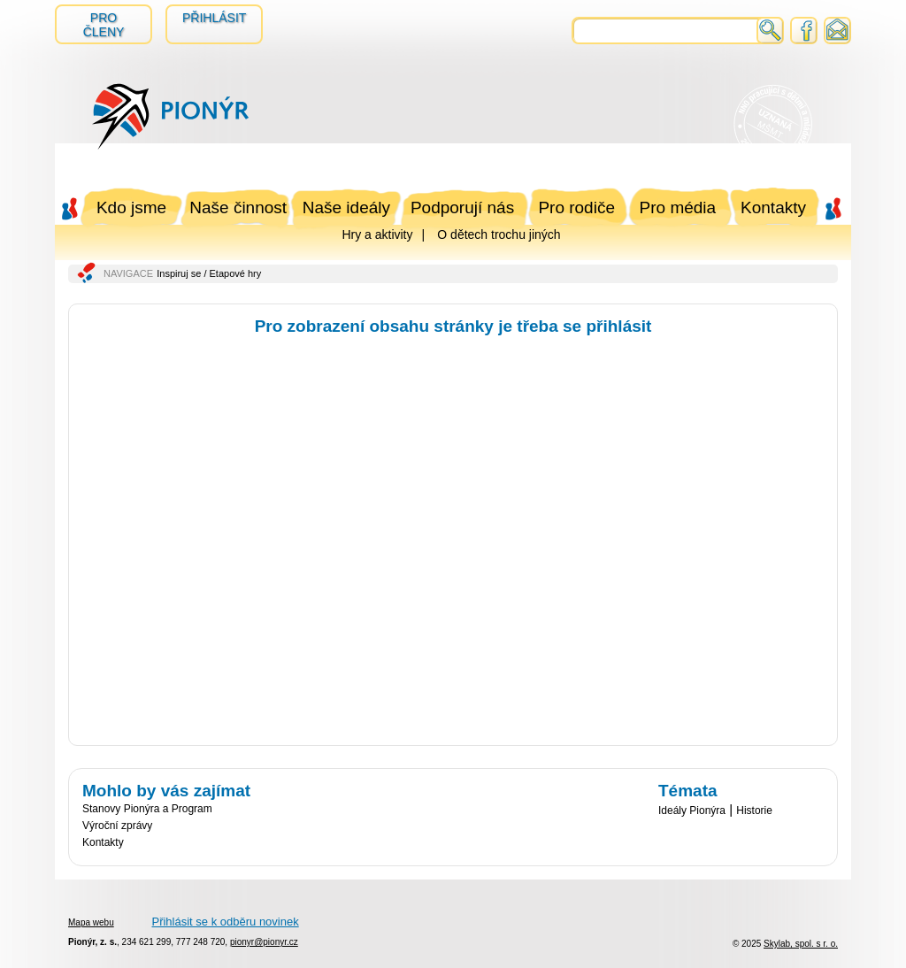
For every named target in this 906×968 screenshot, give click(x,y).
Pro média (678, 207)
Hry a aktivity (377, 234)
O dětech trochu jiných (498, 234)
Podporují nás (462, 207)
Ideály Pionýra (692, 810)
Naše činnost (238, 207)
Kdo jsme (131, 207)
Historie (754, 810)
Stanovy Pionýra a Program (147, 809)
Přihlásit (214, 18)
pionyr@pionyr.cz (264, 942)
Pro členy (104, 25)
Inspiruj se (179, 273)
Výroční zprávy (117, 825)
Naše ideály (346, 207)
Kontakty (773, 207)
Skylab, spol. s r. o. (801, 944)
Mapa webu (91, 922)
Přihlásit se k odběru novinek (224, 921)
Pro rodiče (576, 207)
